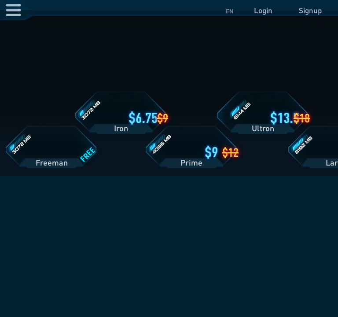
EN (229, 11)
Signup (310, 10)
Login (263, 10)
